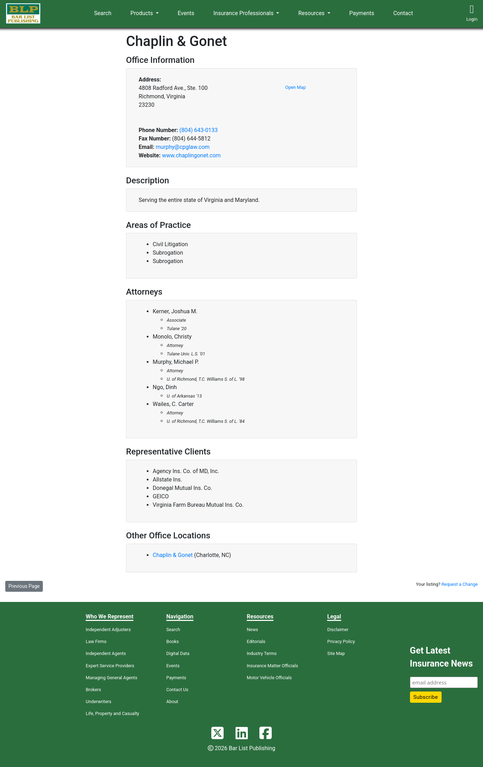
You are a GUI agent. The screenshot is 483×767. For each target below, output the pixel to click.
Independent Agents (106, 653)
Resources (312, 13)
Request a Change (460, 584)
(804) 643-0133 (198, 130)
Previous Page (24, 586)
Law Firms (96, 641)
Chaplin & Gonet (173, 555)
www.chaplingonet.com (191, 155)
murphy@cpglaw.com (183, 147)
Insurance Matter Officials (272, 665)
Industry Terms (262, 653)
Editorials (256, 641)
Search (102, 13)
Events (186, 13)
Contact (403, 13)
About (172, 701)
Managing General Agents (111, 677)
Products (142, 13)
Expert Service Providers (110, 665)
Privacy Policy (341, 641)
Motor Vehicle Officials (269, 677)
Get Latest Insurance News (441, 657)
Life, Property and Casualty (112, 713)
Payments (361, 13)
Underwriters (98, 701)
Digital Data (178, 653)
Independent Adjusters (108, 629)
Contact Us (177, 689)
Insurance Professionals (244, 13)
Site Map (336, 653)
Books (172, 641)
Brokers (93, 689)
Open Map (295, 87)
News (252, 629)
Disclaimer (337, 629)
